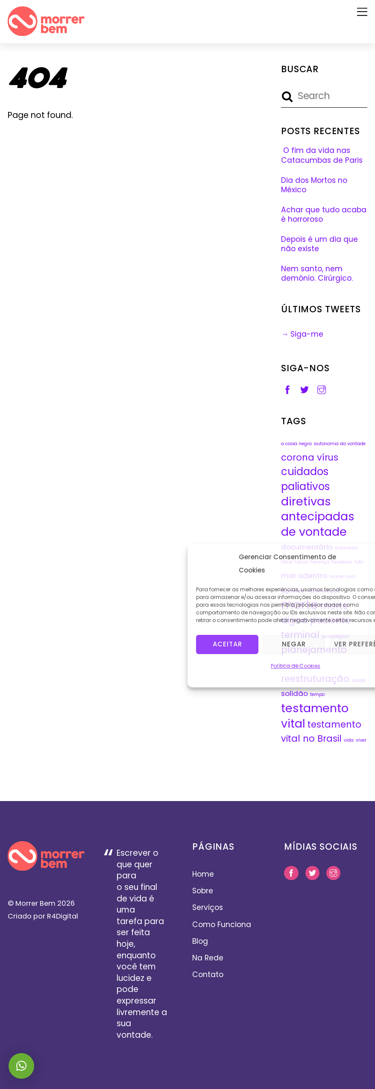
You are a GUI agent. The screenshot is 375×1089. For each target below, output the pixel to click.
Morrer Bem (35, 903)
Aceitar (227, 643)
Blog (200, 941)
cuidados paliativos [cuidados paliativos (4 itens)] (305, 478)
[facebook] (287, 389)
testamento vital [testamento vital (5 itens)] (315, 715)
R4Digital (61, 916)
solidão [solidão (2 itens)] (294, 693)
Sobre (202, 891)
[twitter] (304, 389)
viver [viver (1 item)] (361, 740)
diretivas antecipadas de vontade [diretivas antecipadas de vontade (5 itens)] (317, 516)
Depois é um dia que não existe (319, 244)
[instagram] (321, 389)
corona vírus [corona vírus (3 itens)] (309, 457)
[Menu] (362, 11)
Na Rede (207, 958)
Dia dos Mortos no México (314, 185)
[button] (21, 1066)
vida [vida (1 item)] (349, 740)
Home (203, 874)
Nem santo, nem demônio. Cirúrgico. (317, 273)
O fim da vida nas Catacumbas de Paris (322, 155)
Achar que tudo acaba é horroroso (323, 214)
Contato (207, 974)
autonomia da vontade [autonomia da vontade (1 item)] (340, 443)
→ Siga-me (302, 334)
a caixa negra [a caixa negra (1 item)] (296, 443)
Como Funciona (221, 924)
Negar (294, 643)
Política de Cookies (295, 665)
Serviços (207, 907)
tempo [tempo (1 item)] (317, 694)
